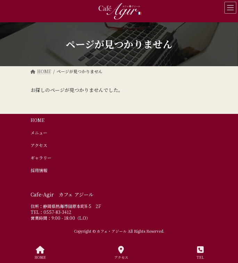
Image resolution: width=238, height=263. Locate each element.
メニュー (39, 133)
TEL (200, 253)
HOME (37, 120)
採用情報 (39, 170)
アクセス (39, 145)
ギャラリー (41, 158)
